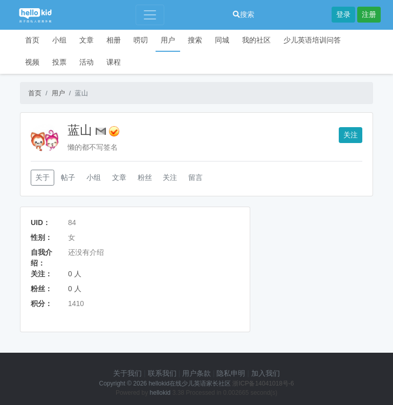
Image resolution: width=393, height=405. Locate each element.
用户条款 (196, 373)
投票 (59, 62)
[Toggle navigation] (150, 15)
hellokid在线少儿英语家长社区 (189, 383)
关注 (350, 135)
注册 (369, 14)
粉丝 (145, 177)
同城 (222, 40)
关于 (42, 177)
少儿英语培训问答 (312, 40)
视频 (32, 62)
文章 (86, 40)
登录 (343, 14)
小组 (59, 40)
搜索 (243, 14)
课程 (113, 62)
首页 (32, 40)
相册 (113, 40)
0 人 (74, 274)
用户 (168, 40)
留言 (195, 177)
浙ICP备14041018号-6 (263, 383)
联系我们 (162, 373)
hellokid (160, 392)
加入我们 (265, 373)
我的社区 (256, 40)
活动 (86, 62)
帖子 (68, 177)
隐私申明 (230, 373)
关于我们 (127, 373)
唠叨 (141, 40)
